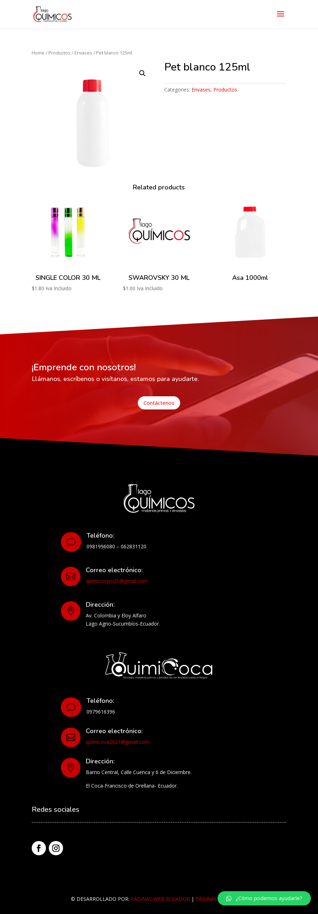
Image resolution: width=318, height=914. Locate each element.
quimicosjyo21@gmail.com (117, 581)
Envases (83, 52)
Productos (59, 52)
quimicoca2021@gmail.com (117, 741)
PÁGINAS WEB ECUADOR (160, 898)
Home (38, 52)
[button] (264, 898)
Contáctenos (159, 402)
